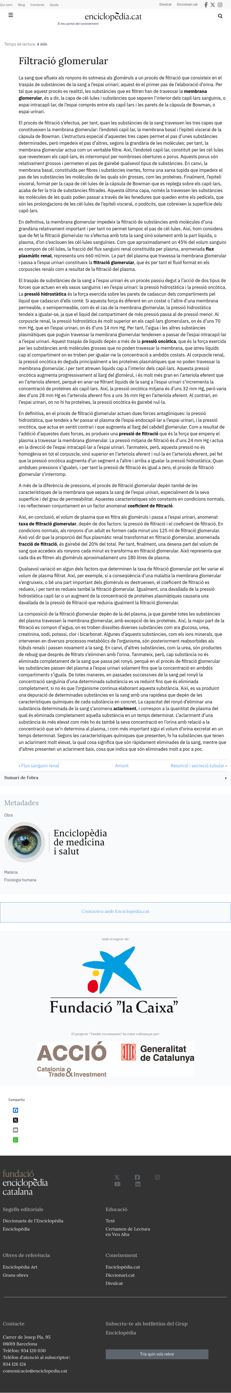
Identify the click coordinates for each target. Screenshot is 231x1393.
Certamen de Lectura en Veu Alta (128, 1231)
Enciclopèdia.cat (123, 1267)
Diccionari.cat (187, 4)
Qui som (6, 5)
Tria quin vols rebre (157, 1354)
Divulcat (165, 4)
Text (110, 1220)
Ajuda (54, 5)
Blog (21, 5)
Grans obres (15, 1275)
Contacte (37, 5)
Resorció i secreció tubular (199, 765)
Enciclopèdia (16, 1229)
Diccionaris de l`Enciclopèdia (33, 1220)
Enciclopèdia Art (20, 1267)
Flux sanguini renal (39, 765)
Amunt (122, 765)
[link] (115, 778)
